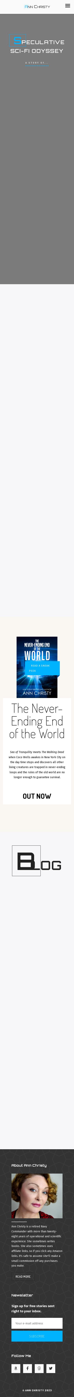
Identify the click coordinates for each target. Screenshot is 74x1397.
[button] (67, 5)
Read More (23, 1276)
